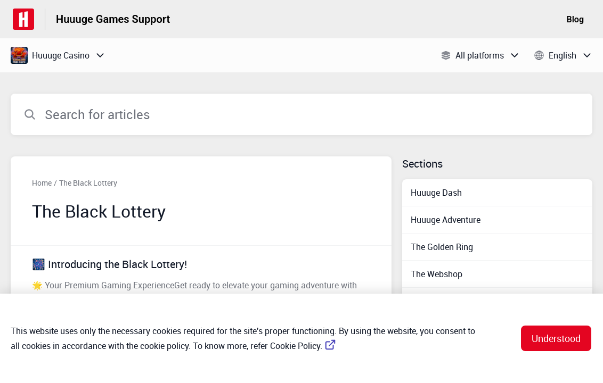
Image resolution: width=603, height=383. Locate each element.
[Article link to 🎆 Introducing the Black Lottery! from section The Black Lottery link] (201, 280)
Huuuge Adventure (445, 220)
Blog (575, 19)
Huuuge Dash (436, 192)
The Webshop (436, 274)
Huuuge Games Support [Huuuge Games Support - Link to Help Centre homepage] (113, 19)
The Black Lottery (88, 183)
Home (42, 183)
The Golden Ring (442, 247)
